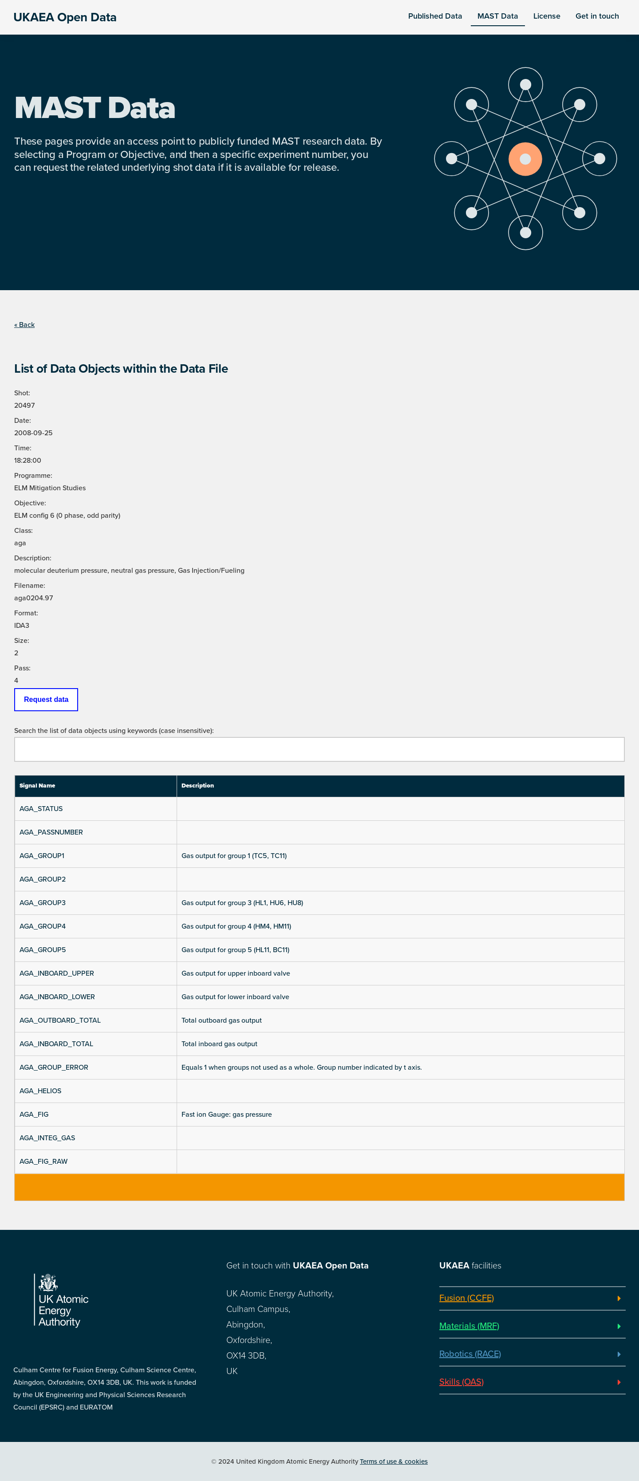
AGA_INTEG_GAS (47, 1138)
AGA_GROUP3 (43, 902)
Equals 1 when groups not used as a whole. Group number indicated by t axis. (301, 1067)
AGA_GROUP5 (43, 949)
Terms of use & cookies (394, 1461)
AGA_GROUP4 (43, 926)
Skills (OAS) (461, 1382)
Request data (46, 699)
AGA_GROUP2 (43, 879)
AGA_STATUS (41, 808)
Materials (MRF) (469, 1326)
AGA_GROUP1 (42, 855)
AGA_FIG (34, 1114)
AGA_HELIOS (40, 1091)
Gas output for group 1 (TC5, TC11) (234, 855)
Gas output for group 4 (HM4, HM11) (236, 926)
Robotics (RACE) (470, 1354)
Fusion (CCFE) (466, 1298)
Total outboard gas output (221, 1020)
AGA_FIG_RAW (43, 1161)
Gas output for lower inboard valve (235, 997)
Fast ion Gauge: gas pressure (226, 1114)
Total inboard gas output (219, 1044)
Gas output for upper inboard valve (235, 973)
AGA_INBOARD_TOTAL (56, 1044)
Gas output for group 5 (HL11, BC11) (235, 949)
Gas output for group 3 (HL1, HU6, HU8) (242, 902)
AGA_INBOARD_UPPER (57, 973)
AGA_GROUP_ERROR (54, 1067)
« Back (24, 324)
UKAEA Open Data (65, 17)
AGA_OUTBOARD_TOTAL (60, 1020)
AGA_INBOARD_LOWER (57, 997)
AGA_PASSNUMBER (51, 832)
